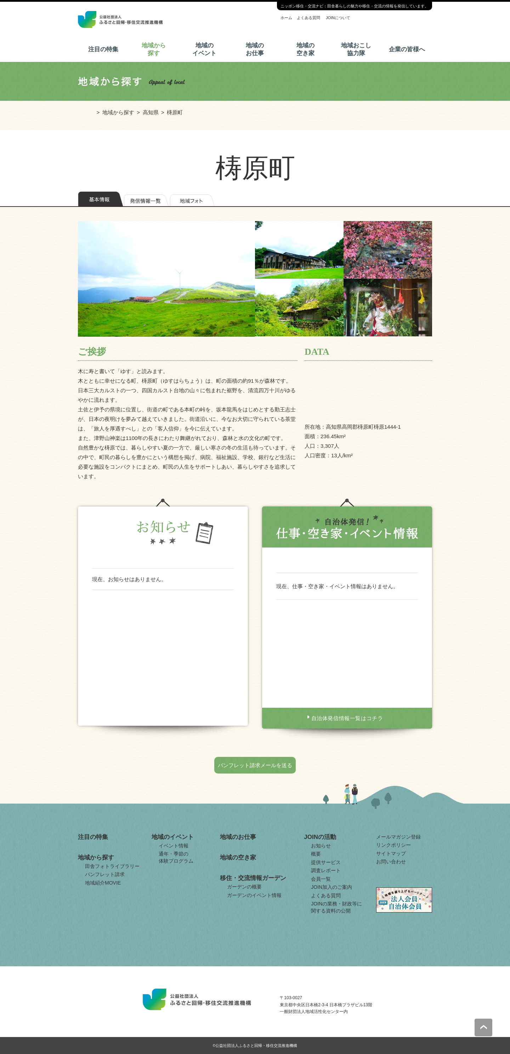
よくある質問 (308, 18)
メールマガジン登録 (398, 837)
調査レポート (326, 870)
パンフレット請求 (105, 874)
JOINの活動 (320, 837)
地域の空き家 (305, 49)
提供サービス (326, 862)
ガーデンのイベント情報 (254, 895)
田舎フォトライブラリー (112, 866)
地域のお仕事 (255, 49)
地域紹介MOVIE (103, 883)
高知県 (151, 112)
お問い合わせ (391, 861)
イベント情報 (173, 846)
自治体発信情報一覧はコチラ (347, 718)
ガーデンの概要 (244, 887)
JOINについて (338, 18)
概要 (316, 854)
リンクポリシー (393, 845)
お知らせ (321, 846)
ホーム (286, 18)
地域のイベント (204, 49)
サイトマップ (391, 853)
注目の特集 (103, 49)
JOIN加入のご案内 (331, 887)
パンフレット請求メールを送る (255, 765)
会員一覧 (321, 879)
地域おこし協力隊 (356, 49)
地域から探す (154, 49)
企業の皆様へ (407, 49)
